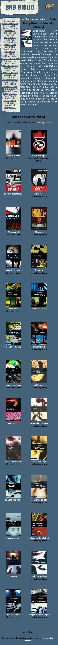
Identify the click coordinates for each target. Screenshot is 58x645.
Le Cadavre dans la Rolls (39, 536)
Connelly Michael (10, 42)
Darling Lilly (13, 422)
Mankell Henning (10, 82)
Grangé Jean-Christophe (10, 58)
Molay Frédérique (9, 91)
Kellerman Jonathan (10, 72)
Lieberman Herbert (10, 79)
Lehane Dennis (10, 75)
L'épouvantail (13, 230)
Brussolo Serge (10, 33)
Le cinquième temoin (13, 192)
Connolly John (10, 44)
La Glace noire (13, 613)
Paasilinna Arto (10, 96)
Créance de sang (13, 536)
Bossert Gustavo (10, 28)
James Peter (10, 70)
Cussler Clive (10, 47)
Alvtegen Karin (10, 21)
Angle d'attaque (39, 154)
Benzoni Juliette (10, 26)
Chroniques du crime (13, 345)
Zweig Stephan (10, 107)
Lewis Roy (10, 77)
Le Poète (13, 575)
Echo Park (13, 307)
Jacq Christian (10, 68)
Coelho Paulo (9, 40)
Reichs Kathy (10, 98)
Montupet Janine (10, 93)
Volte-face (39, 192)
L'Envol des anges (39, 460)
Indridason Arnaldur (10, 65)
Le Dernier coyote (39, 498)
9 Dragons (39, 230)
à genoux (39, 269)
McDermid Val (10, 84)
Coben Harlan (10, 37)
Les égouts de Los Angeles (39, 613)
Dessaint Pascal (10, 49)
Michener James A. (10, 89)
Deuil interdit (39, 345)
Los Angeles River (13, 383)
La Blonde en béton (33, 19)
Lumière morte (39, 383)
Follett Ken (9, 54)
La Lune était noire (13, 498)
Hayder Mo (10, 63)
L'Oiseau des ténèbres (13, 460)
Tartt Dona (10, 103)
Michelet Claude (10, 86)
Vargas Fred (10, 105)
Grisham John (9, 61)
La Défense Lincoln (39, 307)
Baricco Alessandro (10, 23)
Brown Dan (10, 30)
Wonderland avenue (39, 422)
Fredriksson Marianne (10, 56)
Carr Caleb (10, 35)
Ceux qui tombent (13, 154)
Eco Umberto (9, 51)
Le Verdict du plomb (13, 269)
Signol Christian (10, 100)
